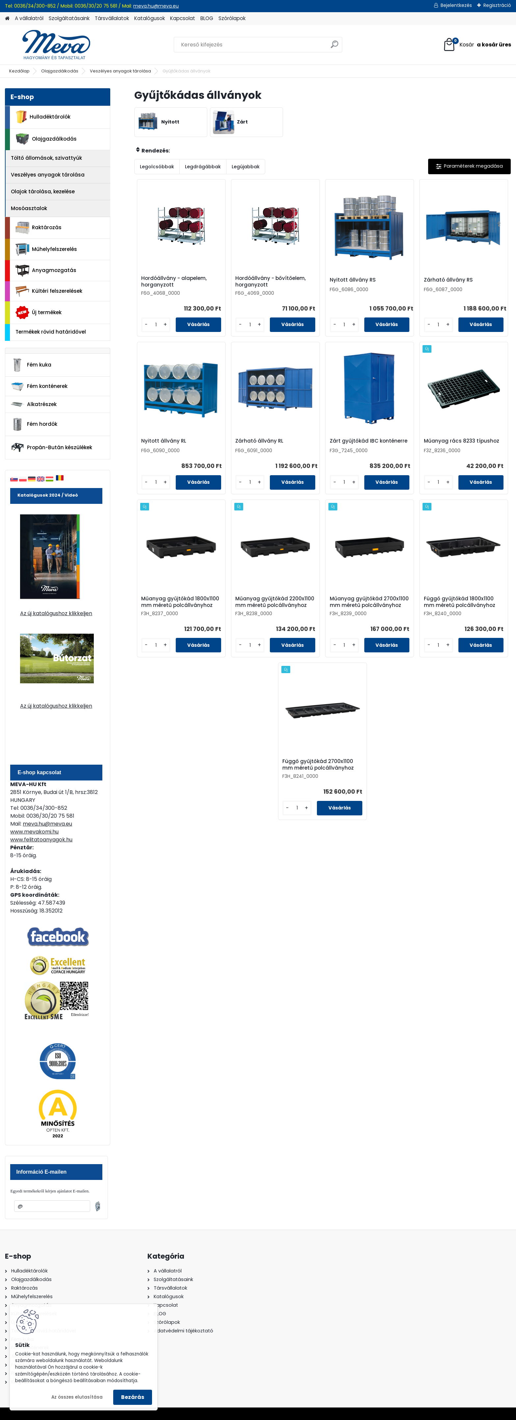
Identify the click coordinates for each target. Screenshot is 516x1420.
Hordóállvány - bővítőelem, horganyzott (270, 281)
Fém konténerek (39, 386)
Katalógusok (149, 18)
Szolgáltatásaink (69, 18)
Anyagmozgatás (45, 271)
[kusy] (155, 324)
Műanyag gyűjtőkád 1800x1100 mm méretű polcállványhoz (180, 602)
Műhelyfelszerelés (46, 249)
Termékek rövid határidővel (50, 331)
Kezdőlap (19, 71)
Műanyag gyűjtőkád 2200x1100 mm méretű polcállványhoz (274, 602)
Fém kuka (31, 365)
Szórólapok (232, 18)
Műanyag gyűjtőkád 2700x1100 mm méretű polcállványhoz (369, 602)
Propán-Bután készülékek (51, 447)
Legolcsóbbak (157, 166)
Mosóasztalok (29, 208)
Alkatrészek (34, 404)
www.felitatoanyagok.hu (41, 839)
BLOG (206, 18)
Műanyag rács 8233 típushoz (461, 441)
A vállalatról (29, 18)
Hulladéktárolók (42, 117)
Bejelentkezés (456, 5)
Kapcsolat (182, 18)
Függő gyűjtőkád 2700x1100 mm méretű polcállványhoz (318, 764)
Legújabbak (246, 166)
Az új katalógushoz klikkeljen (56, 613)
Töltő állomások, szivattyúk (46, 157)
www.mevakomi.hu (34, 831)
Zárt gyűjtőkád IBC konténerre (368, 441)
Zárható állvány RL (259, 441)
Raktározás (38, 228)
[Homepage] (7, 18)
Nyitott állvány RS (353, 280)
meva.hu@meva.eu (156, 6)
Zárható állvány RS (448, 280)
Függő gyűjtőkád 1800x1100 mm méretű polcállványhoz (459, 602)
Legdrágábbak (203, 166)
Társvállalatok (112, 18)
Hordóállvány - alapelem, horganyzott (174, 281)
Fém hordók (34, 424)
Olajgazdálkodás (59, 71)
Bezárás (132, 1397)
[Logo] (50, 44)
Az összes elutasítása (77, 1397)
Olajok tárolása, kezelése (43, 191)
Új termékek (38, 312)
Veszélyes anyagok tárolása (120, 71)
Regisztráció (497, 5)
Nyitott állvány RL (163, 441)
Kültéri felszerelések (48, 291)
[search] (334, 47)
